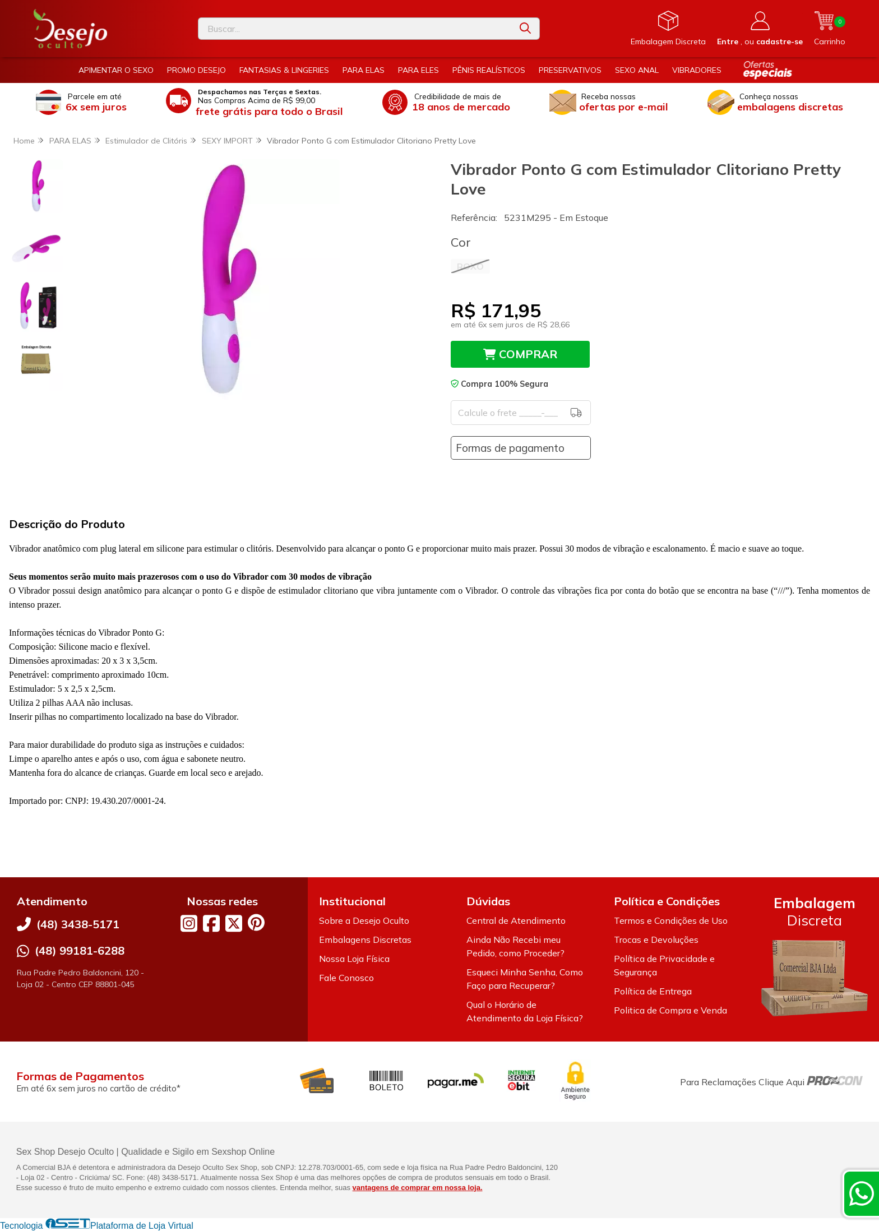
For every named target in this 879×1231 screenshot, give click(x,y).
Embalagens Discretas (365, 939)
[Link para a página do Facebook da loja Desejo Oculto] (211, 923)
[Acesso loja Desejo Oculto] (760, 29)
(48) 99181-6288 (79, 950)
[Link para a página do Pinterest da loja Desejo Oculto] (256, 922)
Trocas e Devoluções (656, 939)
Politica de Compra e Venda (670, 1010)
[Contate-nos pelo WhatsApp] (861, 1193)
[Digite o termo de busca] (354, 28)
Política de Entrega (653, 991)
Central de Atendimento (516, 920)
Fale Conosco (346, 977)
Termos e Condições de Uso (671, 920)
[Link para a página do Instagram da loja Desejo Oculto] (189, 923)
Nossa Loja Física (354, 958)
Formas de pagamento (510, 448)
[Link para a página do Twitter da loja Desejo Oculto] (233, 923)
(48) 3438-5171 (77, 924)
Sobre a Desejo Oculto (364, 920)
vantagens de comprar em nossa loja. (418, 1187)
